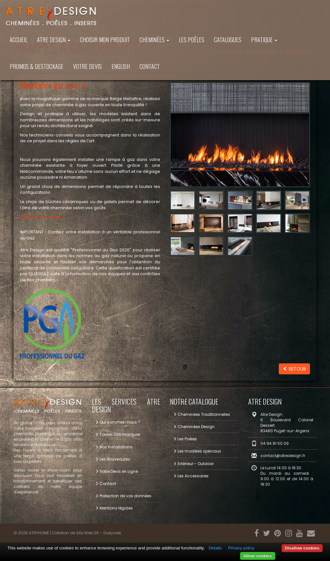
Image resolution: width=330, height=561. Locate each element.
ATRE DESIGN (53, 39)
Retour (294, 369)
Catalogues (227, 39)
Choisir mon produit (105, 39)
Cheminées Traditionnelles (201, 414)
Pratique (264, 39)
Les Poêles (191, 39)
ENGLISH (121, 66)
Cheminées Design (194, 426)
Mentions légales (114, 508)
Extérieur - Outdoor (193, 463)
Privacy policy (241, 548)
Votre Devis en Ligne (116, 471)
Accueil (18, 39)
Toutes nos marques (118, 434)
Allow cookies (257, 555)
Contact (150, 66)
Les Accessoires (191, 476)
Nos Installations (113, 447)
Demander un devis (40, 217)
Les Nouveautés (112, 459)
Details (215, 548)
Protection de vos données (123, 496)
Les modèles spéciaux (197, 451)
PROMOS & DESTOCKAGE (36, 66)
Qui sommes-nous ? (117, 422)
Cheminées (154, 39)
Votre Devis (87, 66)
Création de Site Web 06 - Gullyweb (86, 533)
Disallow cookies (302, 548)
